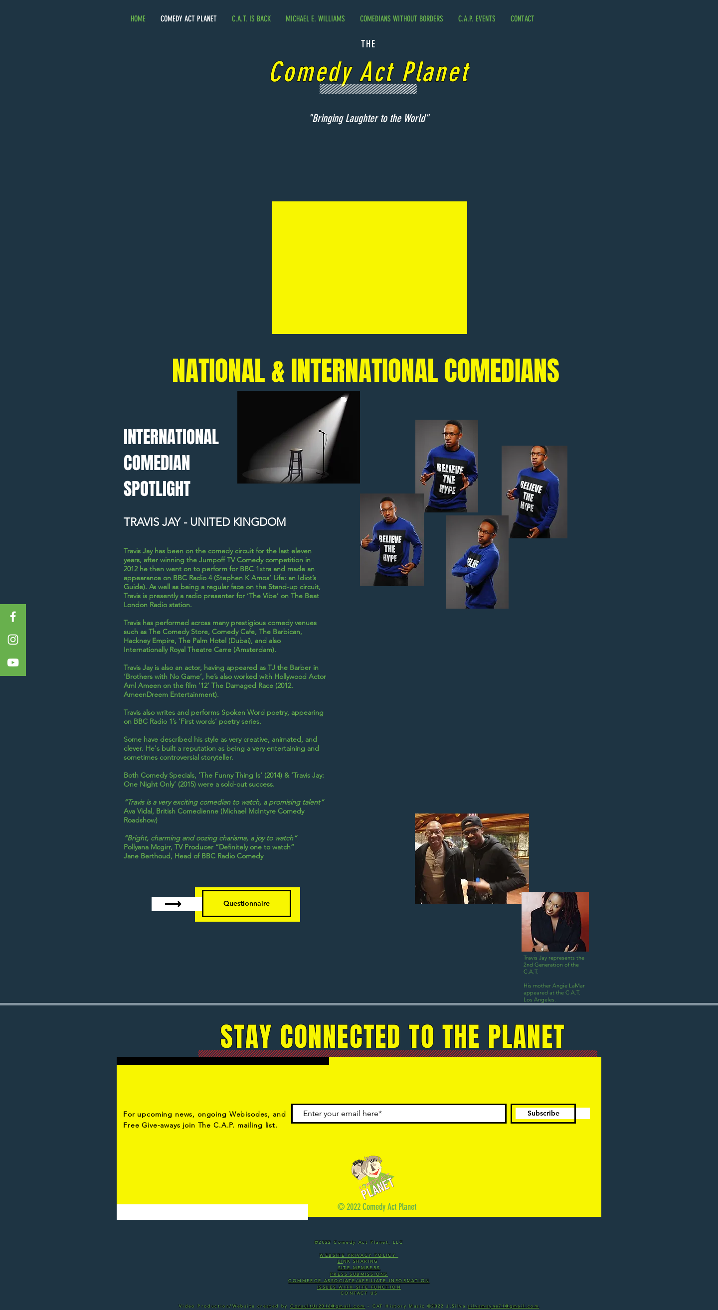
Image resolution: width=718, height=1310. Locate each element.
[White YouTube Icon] (13, 662)
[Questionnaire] (246, 903)
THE (368, 44)
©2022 (436, 1306)
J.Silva (457, 1306)
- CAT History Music (396, 1306)
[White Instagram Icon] (13, 640)
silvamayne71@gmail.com (503, 1306)
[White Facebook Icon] (13, 617)
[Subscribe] (543, 1114)
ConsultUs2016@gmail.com (327, 1306)
